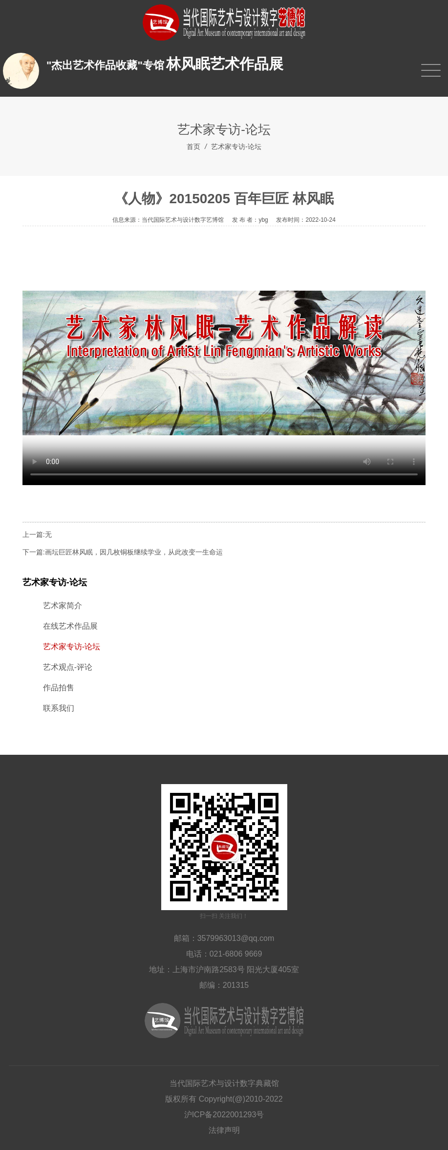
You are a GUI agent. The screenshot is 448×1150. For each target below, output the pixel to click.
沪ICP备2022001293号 (224, 1114)
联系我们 (58, 708)
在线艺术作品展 (70, 626)
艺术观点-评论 (67, 667)
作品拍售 (58, 687)
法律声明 (224, 1130)
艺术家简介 (62, 605)
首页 (193, 146)
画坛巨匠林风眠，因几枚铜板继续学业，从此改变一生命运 (134, 552)
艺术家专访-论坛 (236, 146)
